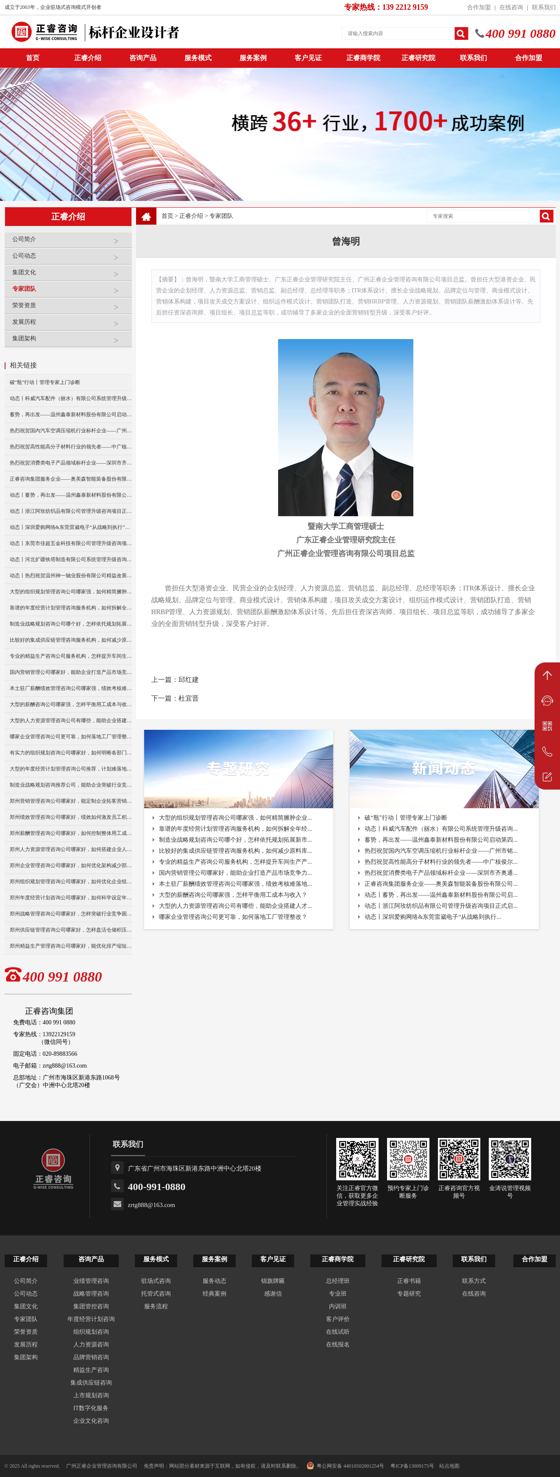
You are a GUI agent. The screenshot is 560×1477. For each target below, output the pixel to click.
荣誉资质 (70, 308)
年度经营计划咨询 (91, 1319)
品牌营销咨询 (91, 1357)
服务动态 (214, 1281)
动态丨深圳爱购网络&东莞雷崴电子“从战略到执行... (433, 917)
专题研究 (409, 1294)
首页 (167, 216)
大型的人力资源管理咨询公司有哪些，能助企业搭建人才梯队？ (71, 720)
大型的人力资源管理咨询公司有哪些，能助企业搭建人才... (235, 906)
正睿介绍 (191, 216)
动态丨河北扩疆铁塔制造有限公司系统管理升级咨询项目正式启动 (71, 559)
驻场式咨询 (156, 1281)
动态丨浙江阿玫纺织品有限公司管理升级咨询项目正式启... (441, 906)
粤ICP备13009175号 (412, 1466)
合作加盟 (479, 7)
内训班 (338, 1306)
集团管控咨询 (91, 1306)
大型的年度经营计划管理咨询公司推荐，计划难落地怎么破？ (71, 769)
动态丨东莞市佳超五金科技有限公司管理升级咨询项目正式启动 (71, 543)
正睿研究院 (418, 57)
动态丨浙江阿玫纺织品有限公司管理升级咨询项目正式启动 (71, 511)
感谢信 (273, 1294)
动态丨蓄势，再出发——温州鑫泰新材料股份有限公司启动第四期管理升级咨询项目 (71, 495)
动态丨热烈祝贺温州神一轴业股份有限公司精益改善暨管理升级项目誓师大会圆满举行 (71, 576)
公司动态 (70, 259)
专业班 (338, 1294)
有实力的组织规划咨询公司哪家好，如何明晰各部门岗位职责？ (71, 753)
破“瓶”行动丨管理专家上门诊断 (45, 382)
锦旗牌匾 (273, 1281)
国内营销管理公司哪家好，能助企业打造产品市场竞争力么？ (71, 672)
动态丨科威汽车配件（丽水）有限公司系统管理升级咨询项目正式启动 (71, 398)
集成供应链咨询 (91, 1383)
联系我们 (544, 7)
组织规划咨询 (91, 1332)
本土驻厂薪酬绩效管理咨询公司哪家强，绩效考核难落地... (235, 884)
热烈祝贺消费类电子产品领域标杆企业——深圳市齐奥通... (441, 873)
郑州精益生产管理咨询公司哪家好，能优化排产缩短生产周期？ (71, 946)
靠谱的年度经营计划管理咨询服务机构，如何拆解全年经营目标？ (71, 608)
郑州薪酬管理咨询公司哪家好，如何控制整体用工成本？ (71, 833)
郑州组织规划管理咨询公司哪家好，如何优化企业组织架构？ (71, 882)
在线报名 (338, 1344)
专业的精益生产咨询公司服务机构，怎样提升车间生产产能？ (71, 656)
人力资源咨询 (91, 1344)
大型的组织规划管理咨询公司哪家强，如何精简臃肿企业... (235, 818)
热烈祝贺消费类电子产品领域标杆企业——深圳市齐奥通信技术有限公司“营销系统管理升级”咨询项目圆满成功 (71, 463)
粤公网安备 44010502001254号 (345, 1465)
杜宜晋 (188, 698)
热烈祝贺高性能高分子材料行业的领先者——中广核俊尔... (441, 862)
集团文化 (70, 275)
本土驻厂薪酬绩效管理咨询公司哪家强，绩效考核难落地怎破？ (71, 688)
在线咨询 (511, 7)
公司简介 (70, 242)
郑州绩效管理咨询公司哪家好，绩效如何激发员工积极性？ (71, 817)
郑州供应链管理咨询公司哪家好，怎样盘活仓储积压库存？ (71, 930)
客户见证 (308, 57)
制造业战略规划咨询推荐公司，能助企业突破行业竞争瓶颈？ (71, 785)
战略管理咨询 (91, 1294)
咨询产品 (142, 57)
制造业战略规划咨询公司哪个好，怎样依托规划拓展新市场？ (71, 624)
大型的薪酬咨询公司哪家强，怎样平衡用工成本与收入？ (71, 704)
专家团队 (70, 292)
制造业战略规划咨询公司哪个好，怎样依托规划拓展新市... (235, 840)
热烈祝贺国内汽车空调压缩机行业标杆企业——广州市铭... (441, 851)
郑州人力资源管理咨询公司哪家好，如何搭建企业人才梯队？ (71, 849)
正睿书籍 (409, 1281)
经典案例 (214, 1294)
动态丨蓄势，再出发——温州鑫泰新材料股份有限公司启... (441, 895)
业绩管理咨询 (91, 1281)
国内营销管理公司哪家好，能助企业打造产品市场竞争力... (235, 873)
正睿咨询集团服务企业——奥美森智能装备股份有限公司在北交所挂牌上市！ (71, 479)
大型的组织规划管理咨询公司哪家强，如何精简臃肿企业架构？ (71, 592)
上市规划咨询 (91, 1395)
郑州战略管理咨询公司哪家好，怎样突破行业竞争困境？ (71, 914)
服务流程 (156, 1306)
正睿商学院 (363, 57)
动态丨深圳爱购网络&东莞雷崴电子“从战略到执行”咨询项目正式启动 (71, 527)
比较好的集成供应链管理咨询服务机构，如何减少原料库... (235, 851)
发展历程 (70, 325)
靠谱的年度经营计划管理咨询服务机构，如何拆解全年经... (235, 829)
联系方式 (474, 1281)
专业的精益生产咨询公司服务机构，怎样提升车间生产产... (235, 862)
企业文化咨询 (91, 1421)
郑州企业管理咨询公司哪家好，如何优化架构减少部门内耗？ (71, 865)
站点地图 (449, 1466)
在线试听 (338, 1332)
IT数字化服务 (91, 1408)
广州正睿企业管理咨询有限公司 (101, 1466)
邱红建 (188, 679)
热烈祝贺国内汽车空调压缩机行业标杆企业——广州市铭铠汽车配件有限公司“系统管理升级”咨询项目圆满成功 (71, 431)
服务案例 (253, 57)
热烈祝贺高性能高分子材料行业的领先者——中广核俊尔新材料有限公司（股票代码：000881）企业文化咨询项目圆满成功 (71, 447)
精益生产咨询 (91, 1370)
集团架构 (70, 341)
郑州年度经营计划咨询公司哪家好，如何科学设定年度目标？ (71, 898)
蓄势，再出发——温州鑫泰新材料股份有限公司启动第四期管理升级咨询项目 (71, 414)
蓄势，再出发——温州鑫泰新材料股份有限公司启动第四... (441, 840)
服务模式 (198, 57)
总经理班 (338, 1281)
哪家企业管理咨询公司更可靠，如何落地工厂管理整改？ (71, 737)
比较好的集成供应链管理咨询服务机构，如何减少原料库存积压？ (71, 640)
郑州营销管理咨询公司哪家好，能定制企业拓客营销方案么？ (71, 801)
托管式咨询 (156, 1294)
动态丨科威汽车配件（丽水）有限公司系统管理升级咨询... (441, 829)
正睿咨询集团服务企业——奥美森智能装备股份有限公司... (441, 884)
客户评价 (338, 1319)
